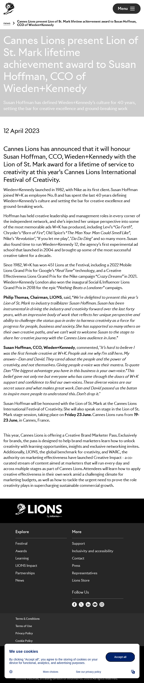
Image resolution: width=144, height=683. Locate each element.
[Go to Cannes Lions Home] (8, 8)
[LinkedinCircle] (88, 604)
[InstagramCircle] (102, 604)
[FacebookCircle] (74, 604)
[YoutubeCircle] (95, 604)
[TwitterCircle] (81, 604)
